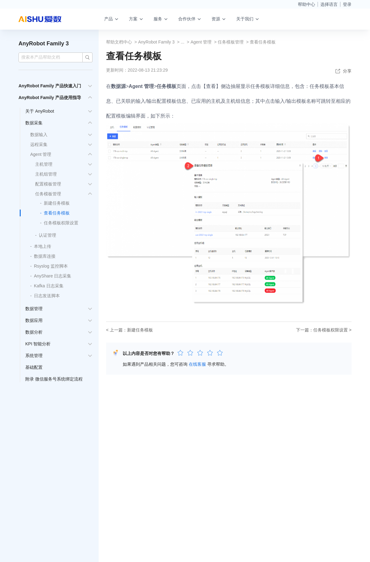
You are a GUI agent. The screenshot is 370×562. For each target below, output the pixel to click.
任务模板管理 (48, 193)
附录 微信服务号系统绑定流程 (54, 379)
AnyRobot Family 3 (43, 43)
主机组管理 (46, 174)
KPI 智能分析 (38, 343)
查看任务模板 (57, 212)
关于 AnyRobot (39, 111)
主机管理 (43, 164)
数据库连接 (45, 256)
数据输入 (38, 134)
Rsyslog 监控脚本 (51, 266)
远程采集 (38, 144)
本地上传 (42, 246)
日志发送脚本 (47, 295)
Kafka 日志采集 (49, 285)
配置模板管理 (48, 183)
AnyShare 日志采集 (52, 275)
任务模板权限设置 (61, 222)
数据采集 (34, 122)
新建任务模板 (57, 203)
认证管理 (47, 235)
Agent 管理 (40, 154)
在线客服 (197, 364)
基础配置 (34, 367)
